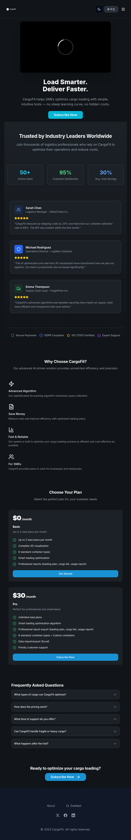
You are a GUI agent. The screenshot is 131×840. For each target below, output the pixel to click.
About (51, 805)
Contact (73, 805)
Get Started (65, 574)
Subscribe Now (65, 115)
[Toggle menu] (123, 9)
